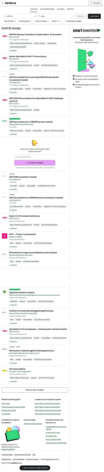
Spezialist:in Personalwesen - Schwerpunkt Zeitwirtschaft (38, 329)
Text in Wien (6, 414)
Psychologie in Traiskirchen (56, 443)
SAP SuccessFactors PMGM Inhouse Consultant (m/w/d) (36, 197)
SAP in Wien (6, 404)
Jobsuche (33, 9)
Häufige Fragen (7, 455)
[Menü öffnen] (2, 3)
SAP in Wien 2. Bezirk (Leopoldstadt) (48, 410)
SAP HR (7, 28)
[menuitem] (11, 21)
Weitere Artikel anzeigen (33, 424)
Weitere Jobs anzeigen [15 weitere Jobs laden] (35, 390)
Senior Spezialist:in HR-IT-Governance (27, 56)
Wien (18, 28)
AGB (33, 455)
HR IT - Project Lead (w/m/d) (22, 234)
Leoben (20, 89)
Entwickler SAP (51, 436)
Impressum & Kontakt (22, 455)
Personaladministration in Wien (13, 407)
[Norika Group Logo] (12, 463)
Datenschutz (6, 459)
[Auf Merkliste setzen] (13, 50)
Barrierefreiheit (19, 459)
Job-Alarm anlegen (34, 163)
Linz (12, 89)
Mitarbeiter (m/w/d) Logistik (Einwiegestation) (31, 350)
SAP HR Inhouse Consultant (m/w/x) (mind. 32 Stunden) (35, 34)
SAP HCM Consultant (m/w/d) (23, 177)
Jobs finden (94, 16)
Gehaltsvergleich (8, 449)
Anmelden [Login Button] (95, 3)
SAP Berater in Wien (9, 410)
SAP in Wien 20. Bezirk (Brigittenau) (47, 414)
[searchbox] (35, 156)
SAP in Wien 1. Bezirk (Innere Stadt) (47, 404)
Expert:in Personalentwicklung (24, 216)
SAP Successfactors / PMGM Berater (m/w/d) (31, 122)
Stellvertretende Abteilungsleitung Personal (31, 311)
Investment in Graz (53, 433)
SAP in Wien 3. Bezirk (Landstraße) (47, 407)
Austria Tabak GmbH (53, 439)
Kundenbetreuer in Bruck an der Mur (56, 428)
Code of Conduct (32, 459)
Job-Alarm (60, 9)
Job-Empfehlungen (47, 9)
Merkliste (70, 9)
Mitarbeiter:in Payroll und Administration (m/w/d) (33, 252)
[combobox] (20, 16)
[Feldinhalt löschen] (35, 16)
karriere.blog (29, 420)
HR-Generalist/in (17, 369)
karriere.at (51, 423)
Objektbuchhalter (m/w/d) (21, 292)
